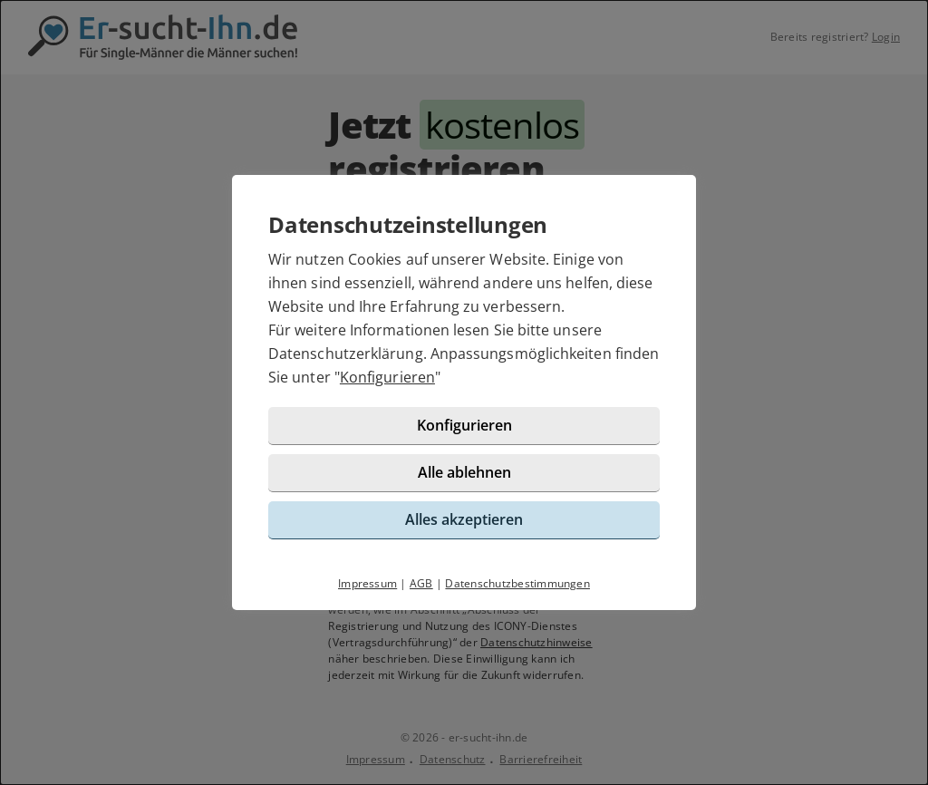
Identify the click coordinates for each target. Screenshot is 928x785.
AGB (421, 583)
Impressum (367, 583)
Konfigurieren (387, 377)
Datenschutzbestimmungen (517, 583)
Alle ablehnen (464, 472)
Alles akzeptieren (464, 519)
